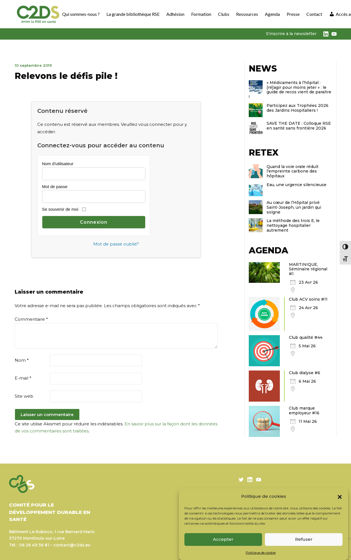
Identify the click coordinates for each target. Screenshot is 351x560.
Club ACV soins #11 (308, 299)
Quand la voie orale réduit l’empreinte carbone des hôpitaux (293, 171)
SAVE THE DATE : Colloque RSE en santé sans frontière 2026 (299, 126)
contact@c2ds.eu (71, 545)
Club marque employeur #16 (304, 410)
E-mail (23, 378)
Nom (22, 360)
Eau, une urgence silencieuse (296, 184)
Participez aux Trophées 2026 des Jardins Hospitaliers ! (297, 108)
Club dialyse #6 (304, 372)
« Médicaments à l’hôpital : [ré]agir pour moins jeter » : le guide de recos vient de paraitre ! (290, 89)
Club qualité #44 (305, 337)
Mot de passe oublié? (116, 244)
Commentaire (31, 319)
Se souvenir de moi (60, 209)
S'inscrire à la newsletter (291, 33)
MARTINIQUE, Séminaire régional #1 (308, 269)
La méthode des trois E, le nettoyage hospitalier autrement (293, 225)
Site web (24, 396)
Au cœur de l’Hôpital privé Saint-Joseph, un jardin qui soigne (294, 207)
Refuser (304, 539)
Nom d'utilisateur (57, 163)
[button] (340, 496)
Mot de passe (54, 186)
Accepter (223, 539)
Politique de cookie (261, 552)
